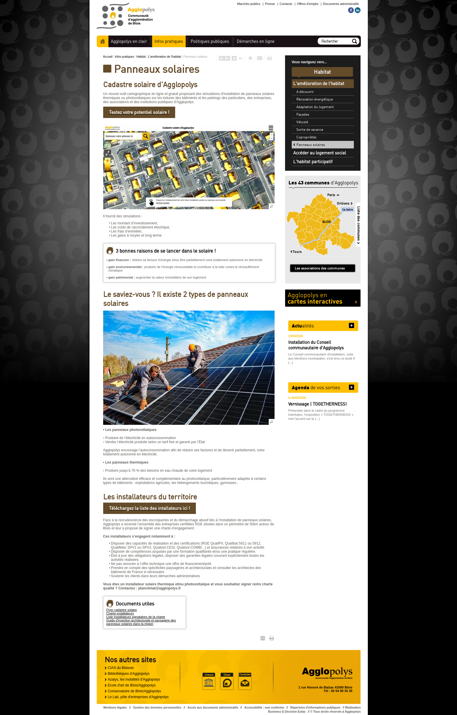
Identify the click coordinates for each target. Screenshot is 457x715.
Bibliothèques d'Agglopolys (129, 674)
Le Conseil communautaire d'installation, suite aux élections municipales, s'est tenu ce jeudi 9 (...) (321, 358)
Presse (270, 4)
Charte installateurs (120, 613)
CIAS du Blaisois (121, 668)
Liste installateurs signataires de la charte (135, 617)
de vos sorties (316, 387)
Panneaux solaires (310, 144)
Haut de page (263, 638)
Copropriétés (306, 137)
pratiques (168, 41)
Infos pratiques (125, 56)
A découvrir (305, 91)
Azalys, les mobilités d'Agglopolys (134, 679)
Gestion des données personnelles (157, 707)
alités (303, 325)
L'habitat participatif (313, 161)
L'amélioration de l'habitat (165, 56)
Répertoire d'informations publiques (315, 707)
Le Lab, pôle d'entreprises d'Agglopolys (138, 697)
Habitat (141, 56)
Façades (302, 114)
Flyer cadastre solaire (121, 610)
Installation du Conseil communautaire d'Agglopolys (316, 345)
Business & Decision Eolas (286, 711)
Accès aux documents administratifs (212, 707)
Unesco (209, 681)
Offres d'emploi (307, 4)
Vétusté (302, 122)
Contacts (286, 4)
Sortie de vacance (309, 129)
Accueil (102, 41)
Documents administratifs (341, 4)
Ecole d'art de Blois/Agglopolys (132, 685)
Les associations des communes (320, 268)
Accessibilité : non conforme (264, 707)
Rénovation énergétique (314, 99)
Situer (227, 681)
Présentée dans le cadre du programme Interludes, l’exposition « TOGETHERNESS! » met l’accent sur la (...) (321, 414)
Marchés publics (248, 4)
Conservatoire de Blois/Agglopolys (134, 691)
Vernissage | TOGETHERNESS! (317, 404)
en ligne (256, 41)
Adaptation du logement (315, 107)
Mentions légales (115, 707)
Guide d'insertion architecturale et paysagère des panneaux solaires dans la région (141, 622)
